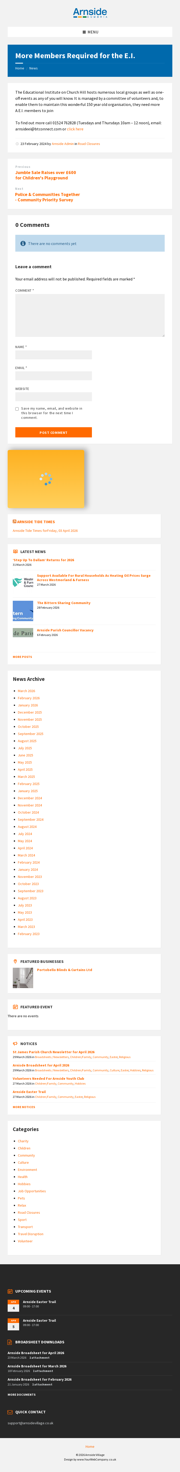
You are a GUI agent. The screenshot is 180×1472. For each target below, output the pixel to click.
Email (21, 367)
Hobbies (135, 1070)
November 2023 (30, 876)
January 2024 (28, 869)
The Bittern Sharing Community (63, 602)
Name (21, 347)
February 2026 (29, 698)
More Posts (22, 657)
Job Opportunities (32, 1191)
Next (19, 189)
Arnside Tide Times (36, 521)
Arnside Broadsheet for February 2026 (39, 1379)
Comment (24, 290)
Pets (21, 1198)
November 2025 (30, 719)
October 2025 (28, 726)
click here (75, 128)
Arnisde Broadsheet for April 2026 (41, 1065)
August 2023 (27, 898)
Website (22, 388)
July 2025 (25, 748)
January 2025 (28, 791)
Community (101, 1057)
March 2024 (26, 855)
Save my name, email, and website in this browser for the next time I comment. (51, 413)
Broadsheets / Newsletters (52, 1057)
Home (19, 68)
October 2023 (28, 883)
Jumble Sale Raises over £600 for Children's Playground (45, 175)
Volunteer (25, 1241)
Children (24, 1148)
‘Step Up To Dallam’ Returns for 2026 (43, 560)
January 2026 (28, 705)
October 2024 (28, 812)
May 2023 (25, 912)
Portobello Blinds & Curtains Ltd (64, 969)
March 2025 (26, 776)
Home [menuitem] (90, 1446)
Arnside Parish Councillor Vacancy (65, 630)
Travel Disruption (30, 1234)
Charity (23, 1141)
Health (23, 1176)
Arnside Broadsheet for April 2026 (36, 1353)
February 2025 (29, 783)
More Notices (24, 1107)
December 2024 (30, 798)
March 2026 (26, 691)
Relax (22, 1205)
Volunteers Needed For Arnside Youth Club (48, 1078)
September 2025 (30, 733)
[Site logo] (90, 16)
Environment (27, 1169)
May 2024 (25, 841)
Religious (124, 1057)
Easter (114, 1057)
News (33, 68)
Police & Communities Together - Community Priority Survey (47, 197)
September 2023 (30, 891)
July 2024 (25, 833)
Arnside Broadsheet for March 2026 (37, 1366)
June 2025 (25, 755)
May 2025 (25, 762)
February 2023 (29, 933)
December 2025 (30, 712)
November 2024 (30, 805)
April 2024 (25, 848)
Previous (22, 167)
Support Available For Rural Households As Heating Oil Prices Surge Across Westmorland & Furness (94, 577)
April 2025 (25, 769)
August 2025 (27, 741)
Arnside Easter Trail (29, 1091)
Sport (22, 1219)
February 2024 (29, 862)
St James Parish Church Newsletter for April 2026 (53, 1052)
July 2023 (25, 905)
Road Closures (89, 143)
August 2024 (27, 826)
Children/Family (80, 1057)
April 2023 (25, 919)
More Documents (21, 1394)
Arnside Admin (63, 143)
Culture (114, 1070)
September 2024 (30, 819)
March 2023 (26, 926)
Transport (25, 1226)
